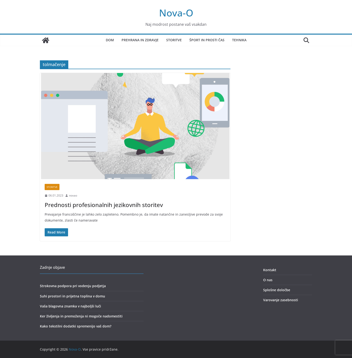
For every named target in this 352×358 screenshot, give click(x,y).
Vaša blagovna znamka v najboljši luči (70, 306)
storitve (52, 187)
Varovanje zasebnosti (280, 300)
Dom (110, 40)
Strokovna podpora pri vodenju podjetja (73, 286)
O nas (267, 280)
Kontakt (269, 270)
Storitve (174, 40)
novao (73, 195)
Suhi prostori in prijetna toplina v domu (72, 296)
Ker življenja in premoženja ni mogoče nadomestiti (81, 316)
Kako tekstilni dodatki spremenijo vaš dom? (75, 326)
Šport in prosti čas (206, 40)
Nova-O (176, 12)
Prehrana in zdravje (140, 40)
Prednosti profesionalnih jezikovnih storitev (104, 205)
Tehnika (239, 40)
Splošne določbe (276, 290)
